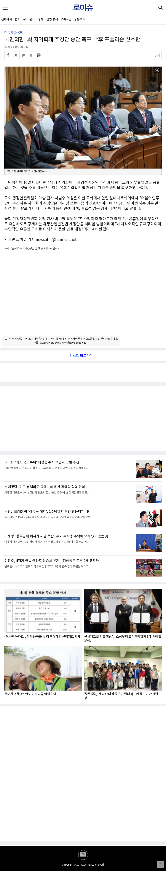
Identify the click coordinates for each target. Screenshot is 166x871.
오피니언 (65, 19)
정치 (40, 19)
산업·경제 (52, 19)
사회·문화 (29, 19)
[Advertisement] (83, 297)
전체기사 (6, 19)
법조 (17, 19)
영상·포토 (79, 19)
